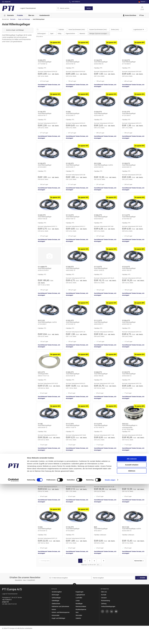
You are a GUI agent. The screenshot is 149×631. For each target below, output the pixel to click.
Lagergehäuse (80, 595)
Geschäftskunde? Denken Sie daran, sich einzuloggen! (49, 85)
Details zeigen (110, 627)
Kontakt (103, 595)
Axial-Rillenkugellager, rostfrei (103, 165)
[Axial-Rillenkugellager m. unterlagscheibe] (133, 413)
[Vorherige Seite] (44, 561)
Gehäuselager (56, 598)
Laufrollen (79, 598)
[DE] (19, 8)
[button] (21, 15)
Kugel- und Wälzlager (24, 19)
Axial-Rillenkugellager (44, 62)
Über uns (104, 592)
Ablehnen (131, 618)
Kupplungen (79, 592)
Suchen (89, 8)
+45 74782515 (6, 599)
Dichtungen (55, 595)
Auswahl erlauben (131, 612)
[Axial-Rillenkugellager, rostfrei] (105, 152)
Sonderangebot (57, 592)
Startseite (12, 19)
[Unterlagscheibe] (49, 361)
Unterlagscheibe (43, 374)
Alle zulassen (132, 606)
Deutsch (142, 2)
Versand (103, 598)
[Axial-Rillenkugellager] (49, 49)
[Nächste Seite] (139, 561)
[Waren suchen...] (47, 29)
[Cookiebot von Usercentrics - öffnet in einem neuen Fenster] (13, 627)
